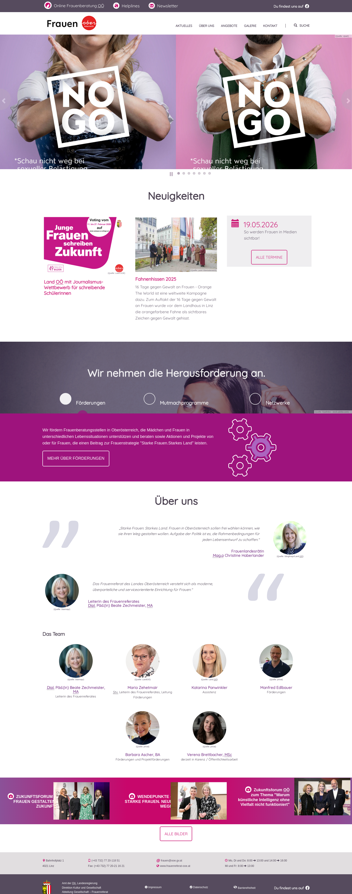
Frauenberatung (76, 5)
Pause (171, 174)
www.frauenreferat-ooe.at (175, 858)
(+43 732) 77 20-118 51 (106, 853)
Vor (345, 101)
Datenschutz (200, 880)
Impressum (154, 880)
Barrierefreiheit (244, 880)
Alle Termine (289, 257)
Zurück (6, 101)
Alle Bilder (176, 825)
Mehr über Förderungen (75, 458)
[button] (290, 538)
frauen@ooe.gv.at (171, 853)
